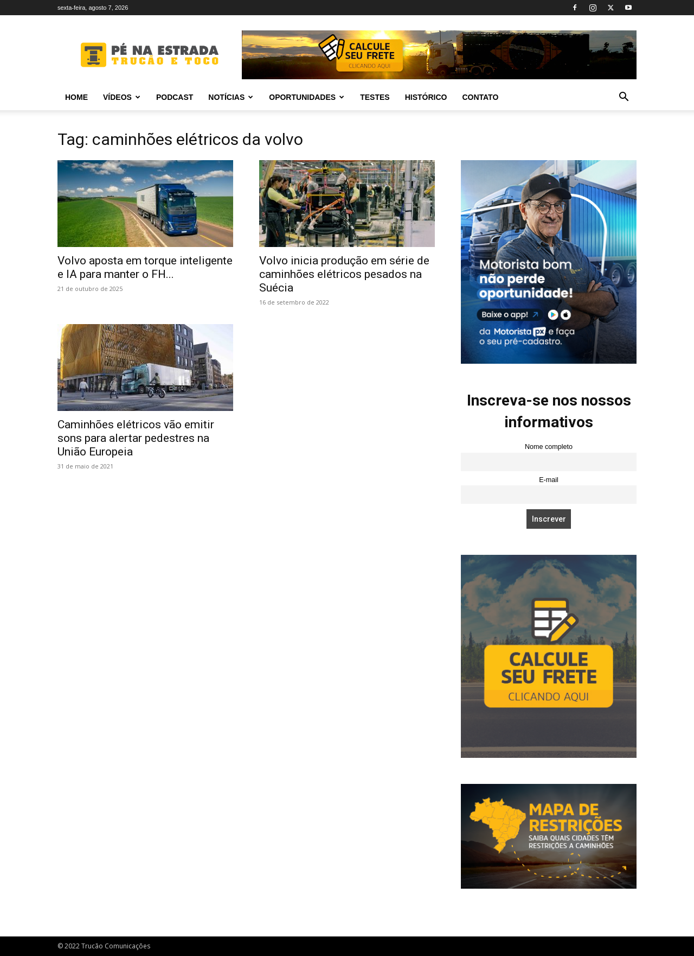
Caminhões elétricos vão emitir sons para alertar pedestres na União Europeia (135, 438)
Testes (374, 97)
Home (76, 97)
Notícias (230, 97)
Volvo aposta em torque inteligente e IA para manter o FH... (145, 267)
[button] (624, 98)
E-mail (548, 480)
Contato (480, 97)
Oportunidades (306, 97)
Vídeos (121, 97)
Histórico (426, 97)
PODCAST (174, 97)
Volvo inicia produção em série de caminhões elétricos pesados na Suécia (344, 274)
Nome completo (549, 447)
